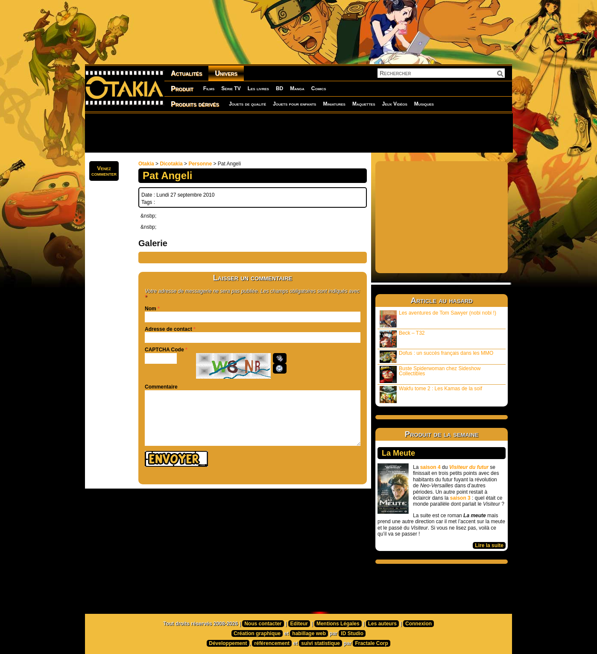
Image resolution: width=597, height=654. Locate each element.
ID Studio (352, 633)
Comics (318, 88)
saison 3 (460, 498)
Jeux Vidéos (394, 104)
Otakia (146, 164)
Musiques (424, 104)
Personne (200, 164)
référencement (272, 643)
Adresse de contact (168, 329)
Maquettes (363, 104)
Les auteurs (382, 624)
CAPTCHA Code (164, 350)
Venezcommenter (104, 171)
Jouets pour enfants (294, 104)
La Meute (398, 453)
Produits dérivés (195, 104)
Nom (150, 309)
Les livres (258, 88)
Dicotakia (171, 164)
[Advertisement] (298, 132)
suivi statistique (320, 643)
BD (279, 88)
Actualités (186, 73)
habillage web (309, 633)
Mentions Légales (338, 624)
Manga (297, 88)
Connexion (418, 624)
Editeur (299, 624)
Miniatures (334, 104)
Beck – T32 (402, 339)
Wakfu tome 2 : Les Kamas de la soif (431, 394)
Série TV (230, 88)
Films (208, 88)
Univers (226, 73)
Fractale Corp (371, 643)
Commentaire (161, 387)
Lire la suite (489, 545)
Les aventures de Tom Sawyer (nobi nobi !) (438, 318)
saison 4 (430, 467)
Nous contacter (262, 624)
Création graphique (257, 633)
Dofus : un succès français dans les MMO (436, 356)
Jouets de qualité (247, 104)
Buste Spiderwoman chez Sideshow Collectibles (430, 374)
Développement (228, 643)
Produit (182, 88)
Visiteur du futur (469, 467)
